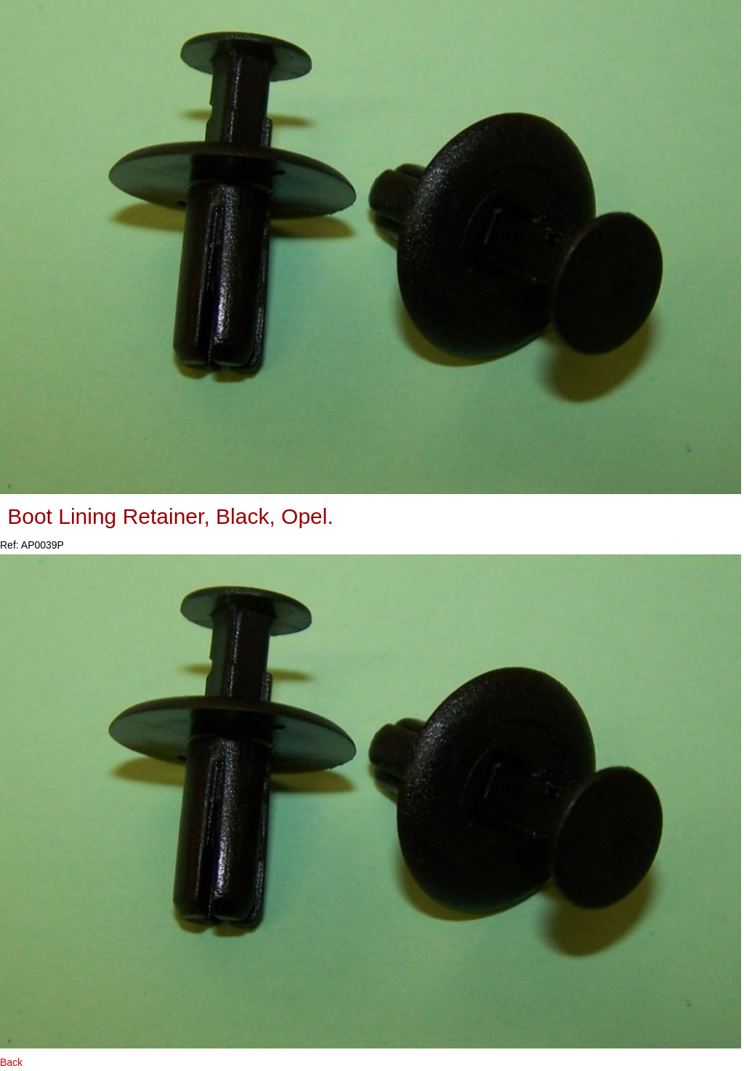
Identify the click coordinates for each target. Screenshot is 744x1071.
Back (11, 1062)
